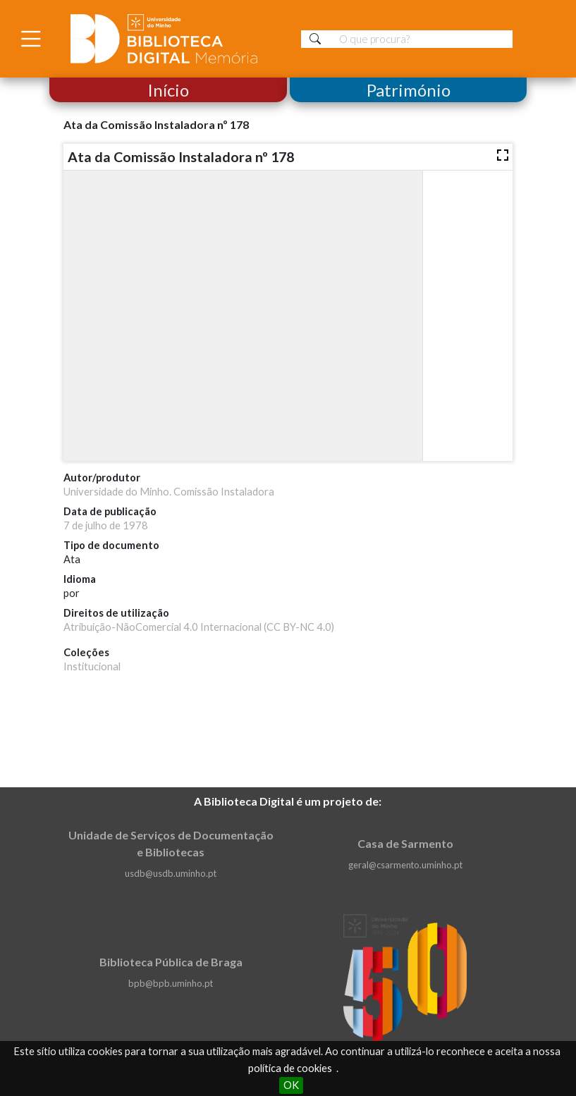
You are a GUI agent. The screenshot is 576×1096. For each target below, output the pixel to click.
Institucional (92, 666)
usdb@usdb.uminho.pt (170, 873)
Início (168, 90)
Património (408, 90)
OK (291, 1085)
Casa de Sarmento (405, 843)
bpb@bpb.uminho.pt (170, 983)
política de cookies (290, 1068)
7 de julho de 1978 (105, 525)
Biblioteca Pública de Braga (171, 961)
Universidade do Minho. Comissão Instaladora (168, 492)
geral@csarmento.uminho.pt (405, 864)
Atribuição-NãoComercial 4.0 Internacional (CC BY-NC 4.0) (198, 627)
